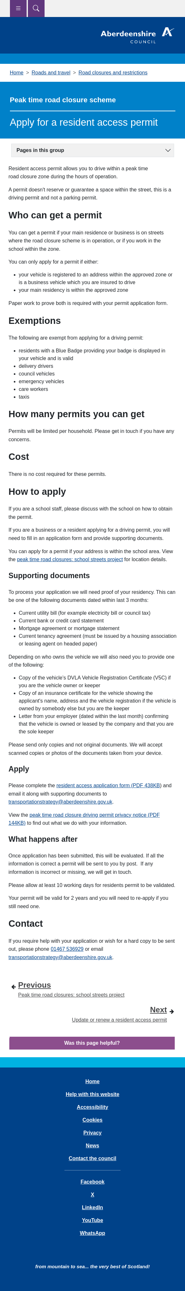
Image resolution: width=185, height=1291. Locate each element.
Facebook (92, 1182)
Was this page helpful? (92, 1043)
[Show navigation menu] (18, 8)
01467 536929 (67, 949)
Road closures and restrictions (113, 72)
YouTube (92, 1220)
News (92, 1145)
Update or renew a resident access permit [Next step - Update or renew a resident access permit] (119, 1013)
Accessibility (92, 1107)
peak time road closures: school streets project (70, 559)
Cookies (92, 1120)
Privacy (92, 1132)
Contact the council (92, 1158)
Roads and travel (51, 72)
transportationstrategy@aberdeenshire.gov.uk (61, 802)
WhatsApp (92, 1233)
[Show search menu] (36, 8)
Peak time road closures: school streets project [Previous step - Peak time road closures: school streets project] (71, 988)
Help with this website (92, 1094)
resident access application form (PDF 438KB (108, 785)
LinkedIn (92, 1207)
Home (17, 72)
